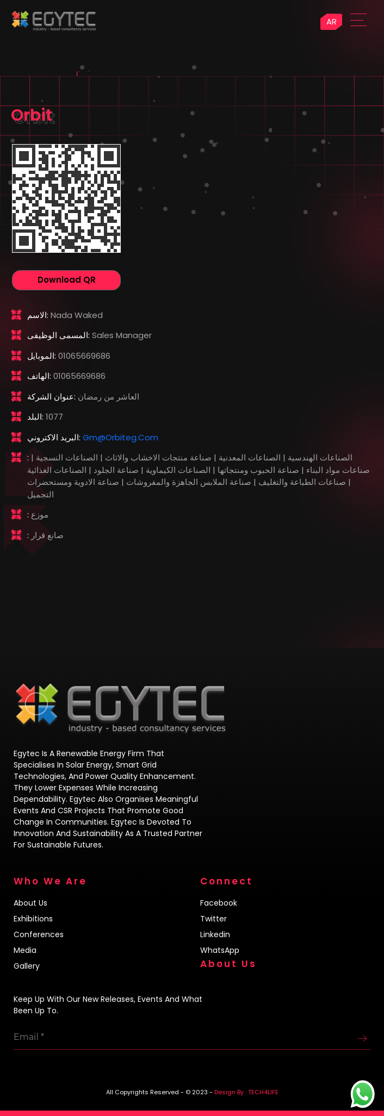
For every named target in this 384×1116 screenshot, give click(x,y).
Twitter (213, 918)
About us (30, 902)
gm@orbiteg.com (120, 437)
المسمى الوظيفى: (58, 335)
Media (25, 950)
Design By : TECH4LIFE (246, 1092)
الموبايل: (41, 355)
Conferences (39, 934)
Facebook (218, 902)
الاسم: (37, 315)
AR (331, 21)
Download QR (67, 279)
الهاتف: (39, 376)
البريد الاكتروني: (53, 437)
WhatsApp (219, 950)
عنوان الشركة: (51, 396)
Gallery (27, 966)
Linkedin (215, 934)
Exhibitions (33, 918)
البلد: (35, 416)
